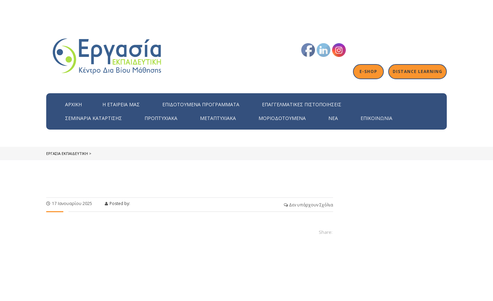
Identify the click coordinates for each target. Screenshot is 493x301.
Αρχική (73, 104)
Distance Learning (417, 71)
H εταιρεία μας (121, 104)
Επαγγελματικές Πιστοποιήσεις (301, 104)
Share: (325, 232)
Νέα (333, 118)
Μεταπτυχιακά (218, 118)
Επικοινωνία (376, 118)
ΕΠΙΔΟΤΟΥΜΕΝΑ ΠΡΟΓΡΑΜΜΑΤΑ (200, 104)
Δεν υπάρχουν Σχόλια (308, 205)
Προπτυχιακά (160, 118)
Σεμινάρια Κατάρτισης (93, 118)
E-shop (369, 71)
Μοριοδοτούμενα (282, 118)
